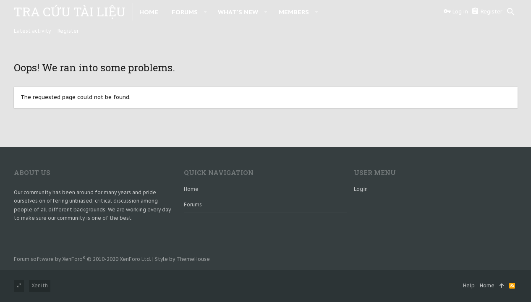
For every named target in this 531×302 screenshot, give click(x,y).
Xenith (39, 285)
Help (469, 285)
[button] (205, 12)
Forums (193, 204)
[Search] (511, 11)
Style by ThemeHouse (182, 259)
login (361, 189)
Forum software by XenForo (82, 259)
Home (191, 189)
